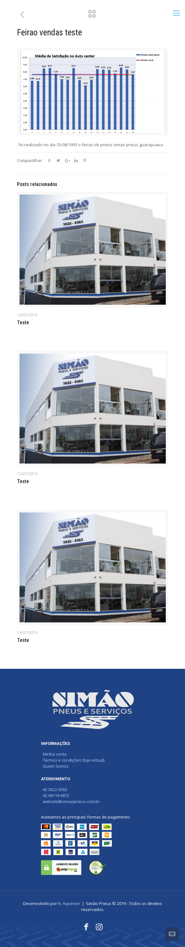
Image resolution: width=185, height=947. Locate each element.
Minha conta (53, 754)
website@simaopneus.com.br (70, 801)
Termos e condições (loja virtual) (72, 760)
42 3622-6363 (54, 789)
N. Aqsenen (69, 903)
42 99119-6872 (55, 795)
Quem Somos (55, 766)
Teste (23, 323)
